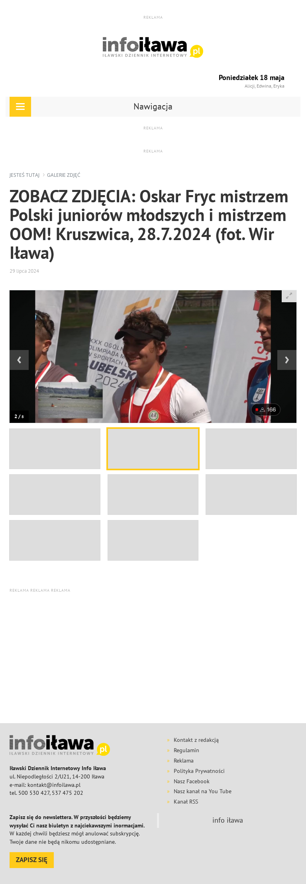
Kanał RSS (186, 801)
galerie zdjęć (63, 175)
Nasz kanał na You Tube (202, 791)
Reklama (184, 760)
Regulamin (186, 750)
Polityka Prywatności (199, 770)
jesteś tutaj (24, 175)
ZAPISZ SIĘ (31, 859)
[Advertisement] (158, 658)
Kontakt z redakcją (196, 739)
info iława (227, 820)
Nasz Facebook (192, 781)
